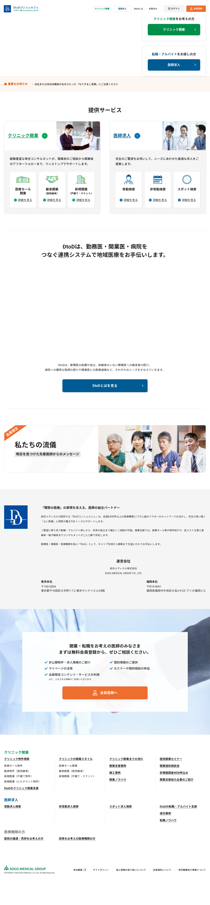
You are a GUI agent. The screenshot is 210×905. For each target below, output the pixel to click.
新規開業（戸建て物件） (18, 797)
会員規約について (162, 891)
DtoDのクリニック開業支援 (21, 809)
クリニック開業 (102, 8)
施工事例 (115, 794)
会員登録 (198, 8)
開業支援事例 (117, 787)
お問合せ (153, 8)
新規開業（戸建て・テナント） (77, 797)
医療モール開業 (68, 787)
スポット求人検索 (120, 828)
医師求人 (122, 8)
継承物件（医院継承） (17, 792)
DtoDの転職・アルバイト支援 (178, 828)
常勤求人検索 (12, 828)
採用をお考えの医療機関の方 (77, 860)
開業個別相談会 (169, 787)
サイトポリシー (101, 891)
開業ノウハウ (117, 801)
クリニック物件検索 (16, 780)
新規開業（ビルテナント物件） (22, 802)
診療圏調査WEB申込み (174, 794)
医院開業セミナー (171, 780)
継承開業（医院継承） (72, 792)
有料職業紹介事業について (192, 891)
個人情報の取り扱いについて (131, 891)
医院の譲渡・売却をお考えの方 (23, 860)
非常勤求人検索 (69, 828)
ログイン (175, 8)
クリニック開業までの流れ (126, 780)
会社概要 (77, 891)
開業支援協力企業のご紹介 (177, 801)
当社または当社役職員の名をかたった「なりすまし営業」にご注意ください (76, 104)
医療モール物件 (13, 787)
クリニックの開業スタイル (76, 780)
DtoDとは (138, 8)
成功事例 (165, 834)
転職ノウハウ (168, 841)
